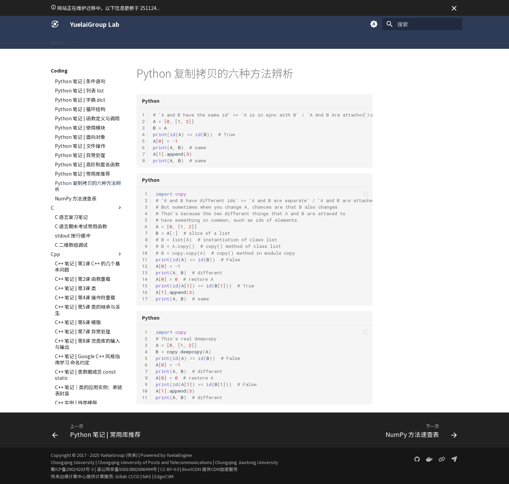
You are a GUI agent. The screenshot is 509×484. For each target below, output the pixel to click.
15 (144, 286)
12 (144, 266)
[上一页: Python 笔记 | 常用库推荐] (98, 432)
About (80, 41)
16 (144, 292)
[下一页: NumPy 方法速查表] (419, 432)
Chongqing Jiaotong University (246, 462)
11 (144, 259)
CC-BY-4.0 (169, 469)
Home (58, 41)
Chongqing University (73, 462)
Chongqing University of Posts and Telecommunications (155, 462)
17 (144, 299)
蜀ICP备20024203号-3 (72, 469)
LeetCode (180, 41)
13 (144, 273)
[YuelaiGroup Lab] (55, 24)
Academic (150, 41)
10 (144, 253)
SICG (100, 41)
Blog (256, 41)
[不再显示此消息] (454, 8)
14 (144, 279)
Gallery (235, 41)
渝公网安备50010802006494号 (127, 469)
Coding (122, 41)
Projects (209, 41)
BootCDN (191, 469)
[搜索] (422, 24)
